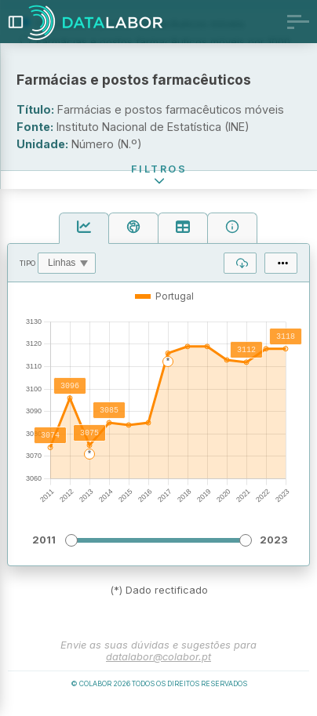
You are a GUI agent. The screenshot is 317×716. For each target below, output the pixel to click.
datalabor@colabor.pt (158, 668)
